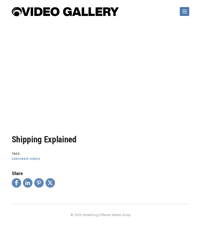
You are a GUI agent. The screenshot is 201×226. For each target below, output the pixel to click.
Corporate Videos (26, 159)
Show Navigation (183, 9)
